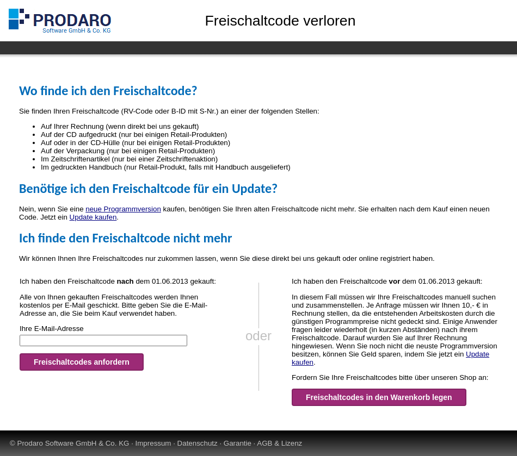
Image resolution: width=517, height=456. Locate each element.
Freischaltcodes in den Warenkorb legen (379, 397)
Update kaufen (93, 217)
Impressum (153, 443)
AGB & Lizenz (279, 443)
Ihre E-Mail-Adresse (52, 328)
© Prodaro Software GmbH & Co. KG (69, 443)
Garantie (237, 443)
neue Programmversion (123, 209)
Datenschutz (197, 443)
